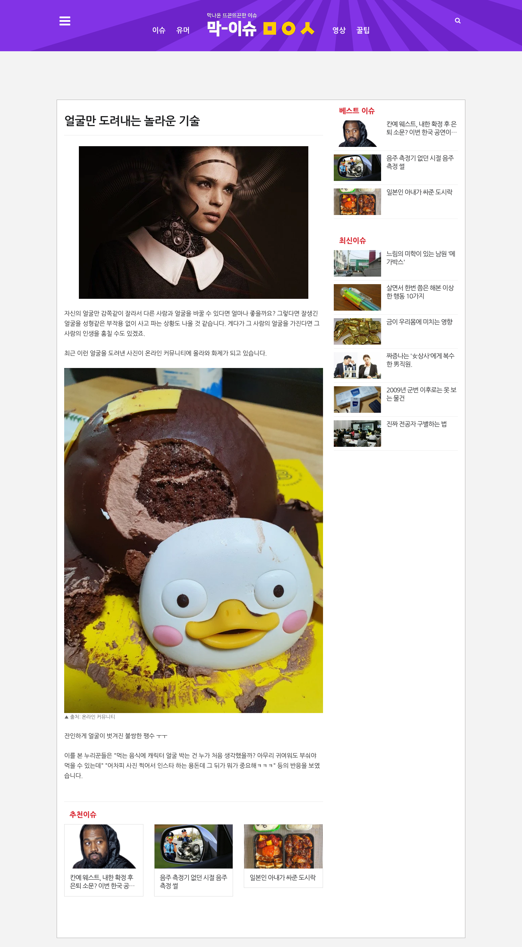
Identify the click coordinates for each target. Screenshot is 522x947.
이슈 (159, 30)
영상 (339, 30)
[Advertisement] (261, 74)
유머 (183, 30)
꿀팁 (363, 30)
